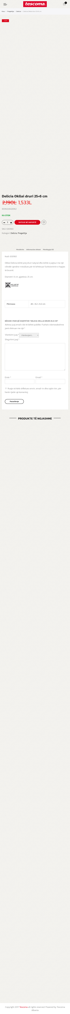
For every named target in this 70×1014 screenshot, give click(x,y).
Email (39, 377)
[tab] (20, 249)
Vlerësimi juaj (12, 334)
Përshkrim (20, 249)
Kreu (3, 11)
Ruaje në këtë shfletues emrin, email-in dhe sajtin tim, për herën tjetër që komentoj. (33, 390)
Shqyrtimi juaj (12, 339)
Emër (8, 377)
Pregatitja (10, 11)
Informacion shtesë (33, 249)
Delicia (18, 11)
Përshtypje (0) (48, 249)
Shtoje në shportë (27, 222)
